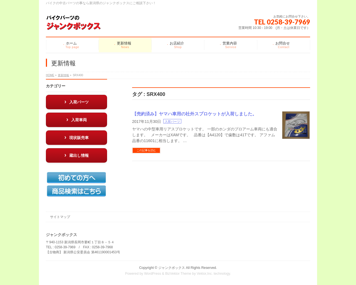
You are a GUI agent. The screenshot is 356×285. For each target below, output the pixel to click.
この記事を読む (146, 150)
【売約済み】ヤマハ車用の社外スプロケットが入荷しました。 (194, 113)
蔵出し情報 (79, 155)
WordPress (152, 274)
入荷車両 (79, 120)
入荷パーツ (172, 121)
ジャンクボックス (171, 268)
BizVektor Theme (178, 274)
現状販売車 (79, 137)
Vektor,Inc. (205, 274)
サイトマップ (60, 217)
